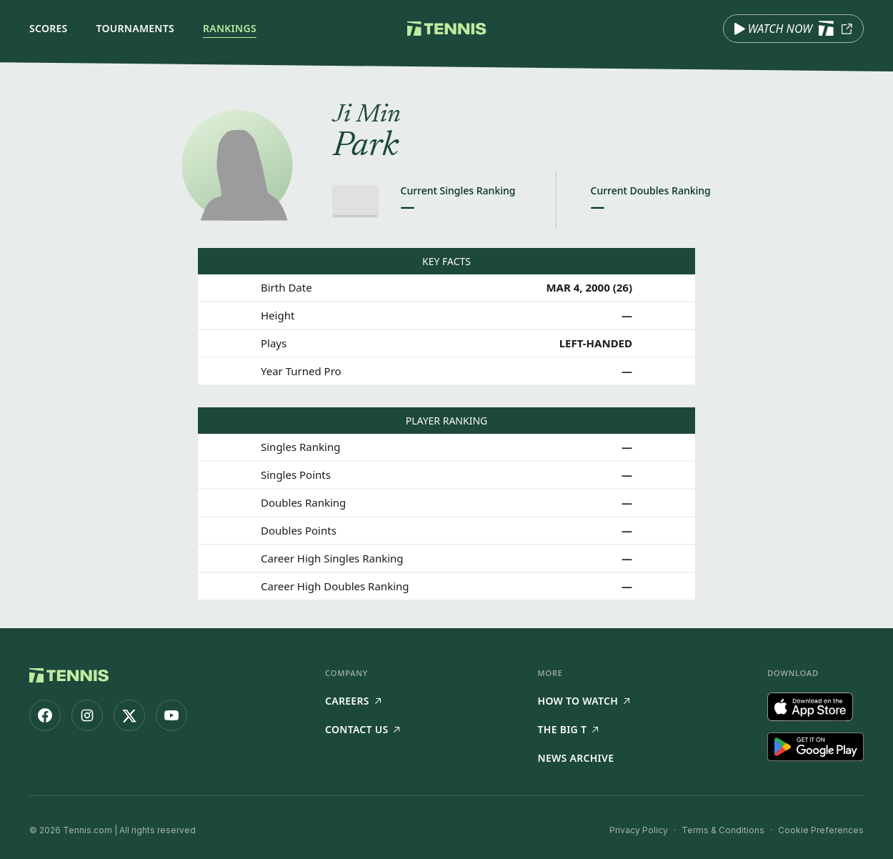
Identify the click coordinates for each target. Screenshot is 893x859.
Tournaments (135, 28)
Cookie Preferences (821, 830)
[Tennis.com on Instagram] (87, 715)
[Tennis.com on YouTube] (171, 715)
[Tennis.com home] (447, 28)
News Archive (576, 758)
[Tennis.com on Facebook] (45, 715)
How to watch (584, 700)
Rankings (229, 28)
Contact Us (362, 729)
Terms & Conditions (723, 830)
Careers (353, 700)
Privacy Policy (638, 830)
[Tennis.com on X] (129, 715)
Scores (48, 28)
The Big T (568, 729)
